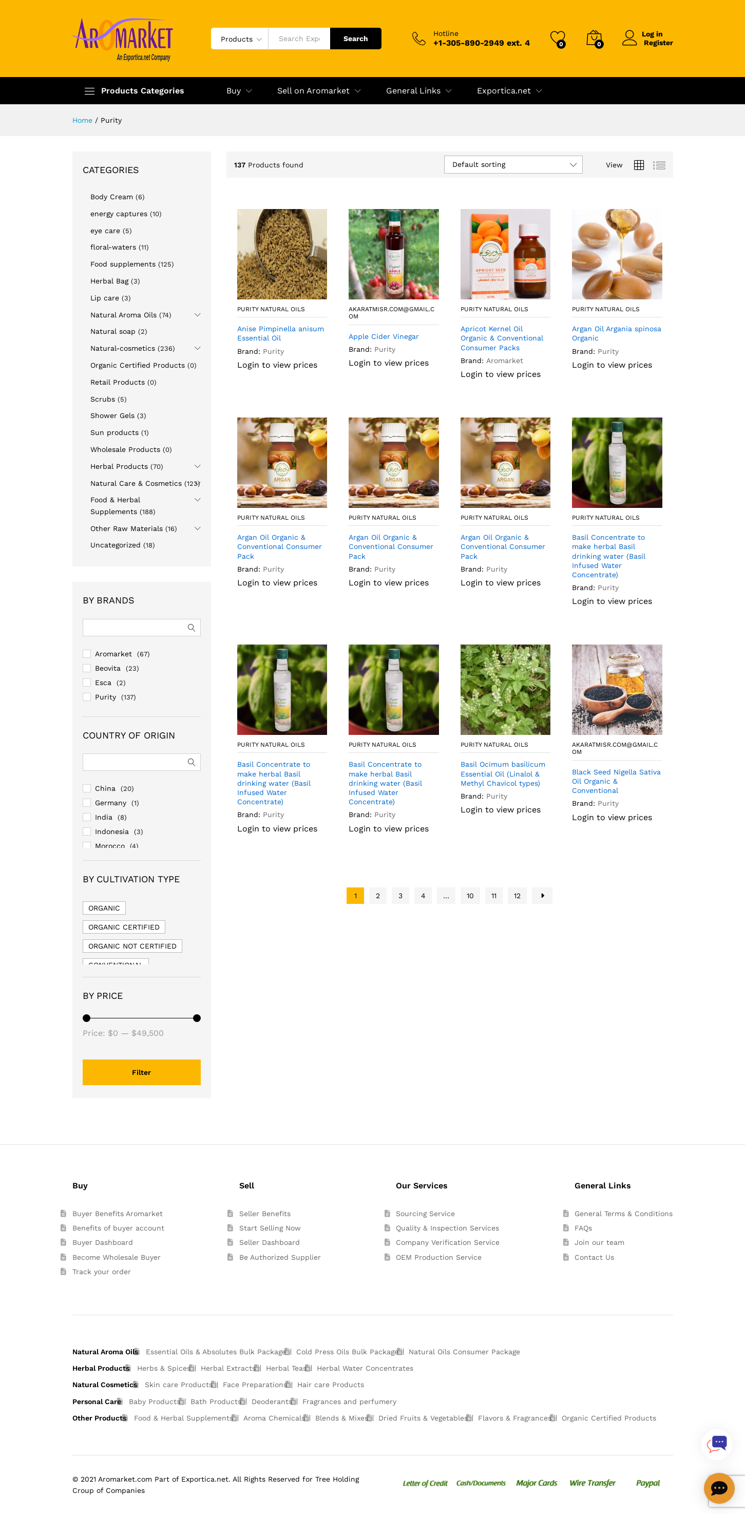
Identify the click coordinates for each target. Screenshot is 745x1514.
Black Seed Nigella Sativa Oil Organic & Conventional (616, 781)
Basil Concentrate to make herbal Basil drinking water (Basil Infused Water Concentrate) (608, 556)
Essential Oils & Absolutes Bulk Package (216, 1352)
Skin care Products (179, 1384)
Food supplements (123, 264)
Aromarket (504, 360)
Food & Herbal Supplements (183, 1418)
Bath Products (215, 1401)
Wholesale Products (125, 449)
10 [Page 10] (470, 896)
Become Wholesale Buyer (116, 1257)
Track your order (101, 1271)
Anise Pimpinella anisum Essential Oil (280, 333)
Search (355, 38)
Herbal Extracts (228, 1368)
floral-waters (113, 247)
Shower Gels (112, 415)
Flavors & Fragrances (514, 1418)
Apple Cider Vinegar (384, 336)
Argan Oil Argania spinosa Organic (616, 333)
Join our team (599, 1242)
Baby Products (154, 1401)
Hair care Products (330, 1384)
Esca (103, 682)
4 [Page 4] (423, 896)
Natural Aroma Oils (123, 315)
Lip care (104, 298)
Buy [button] (233, 91)
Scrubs (102, 399)
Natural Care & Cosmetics (136, 483)
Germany (110, 803)
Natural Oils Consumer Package (464, 1352)
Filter (141, 1072)
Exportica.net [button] (504, 91)
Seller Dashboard (269, 1242)
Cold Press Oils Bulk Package (347, 1352)
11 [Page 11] (493, 896)
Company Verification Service (448, 1242)
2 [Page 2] (378, 896)
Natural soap (113, 331)
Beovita (108, 668)
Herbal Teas (286, 1368)
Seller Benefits (265, 1213)
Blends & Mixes (341, 1418)
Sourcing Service (425, 1213)
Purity (273, 351)
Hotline (446, 33)
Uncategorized (115, 545)
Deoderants (272, 1401)
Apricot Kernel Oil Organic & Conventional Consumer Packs (502, 338)
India (103, 817)
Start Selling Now (270, 1228)
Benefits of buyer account (118, 1228)
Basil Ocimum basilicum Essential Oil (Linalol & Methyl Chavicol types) (503, 773)
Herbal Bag (109, 281)
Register (658, 43)
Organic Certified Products (137, 365)
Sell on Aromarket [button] (313, 91)
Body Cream (111, 197)
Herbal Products (119, 466)
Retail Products (117, 382)
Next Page (542, 895)
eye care (105, 230)
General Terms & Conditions (624, 1213)
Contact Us (594, 1257)
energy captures (118, 214)
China (105, 788)
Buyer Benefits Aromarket (117, 1213)
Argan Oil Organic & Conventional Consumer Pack (279, 546)
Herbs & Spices (163, 1368)
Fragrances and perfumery (349, 1401)
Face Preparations (255, 1384)
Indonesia (112, 831)
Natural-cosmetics (122, 348)
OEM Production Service (439, 1257)
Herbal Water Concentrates (365, 1368)
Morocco (110, 846)
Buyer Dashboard (102, 1242)
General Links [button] (413, 91)
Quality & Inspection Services (447, 1228)
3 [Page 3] (400, 896)
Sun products (114, 432)
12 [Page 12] (517, 896)
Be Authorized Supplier (280, 1257)
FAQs (583, 1228)
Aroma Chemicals (274, 1418)
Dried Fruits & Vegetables (423, 1418)
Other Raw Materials (126, 528)
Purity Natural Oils (271, 309)
